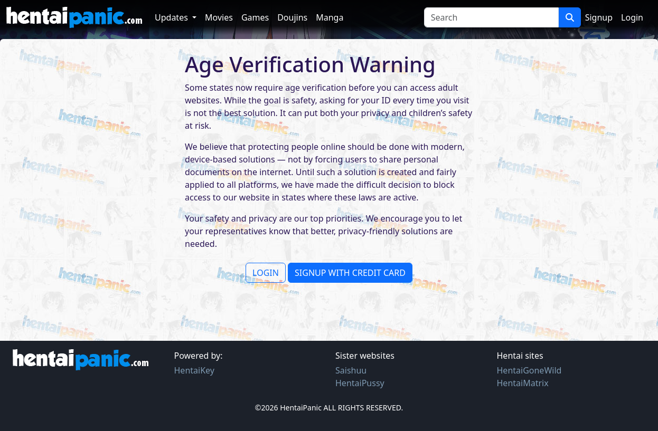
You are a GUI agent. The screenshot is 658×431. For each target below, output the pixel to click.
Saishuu (350, 370)
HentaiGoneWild (529, 370)
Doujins (292, 17)
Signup (599, 17)
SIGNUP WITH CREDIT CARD (350, 273)
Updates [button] (172, 17)
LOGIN (265, 273)
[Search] (491, 17)
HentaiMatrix (523, 383)
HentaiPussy (359, 383)
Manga (329, 17)
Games (255, 17)
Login (632, 17)
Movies (219, 17)
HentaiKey (194, 370)
